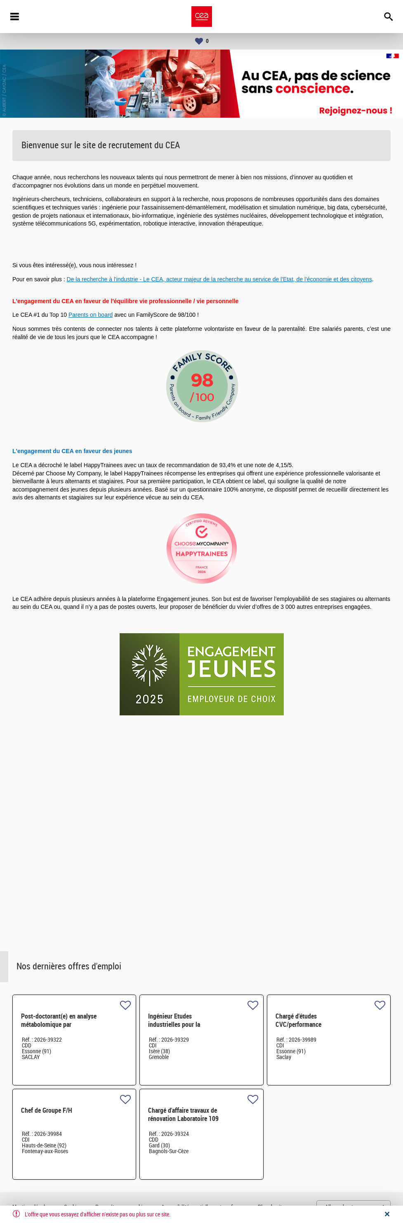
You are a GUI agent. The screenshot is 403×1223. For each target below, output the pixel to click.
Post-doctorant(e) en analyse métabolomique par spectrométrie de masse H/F (59, 1024)
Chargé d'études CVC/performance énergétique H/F (298, 1024)
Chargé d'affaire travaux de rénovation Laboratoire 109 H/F (183, 1119)
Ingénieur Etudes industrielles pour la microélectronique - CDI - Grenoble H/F (181, 1028)
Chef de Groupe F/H (46, 1110)
